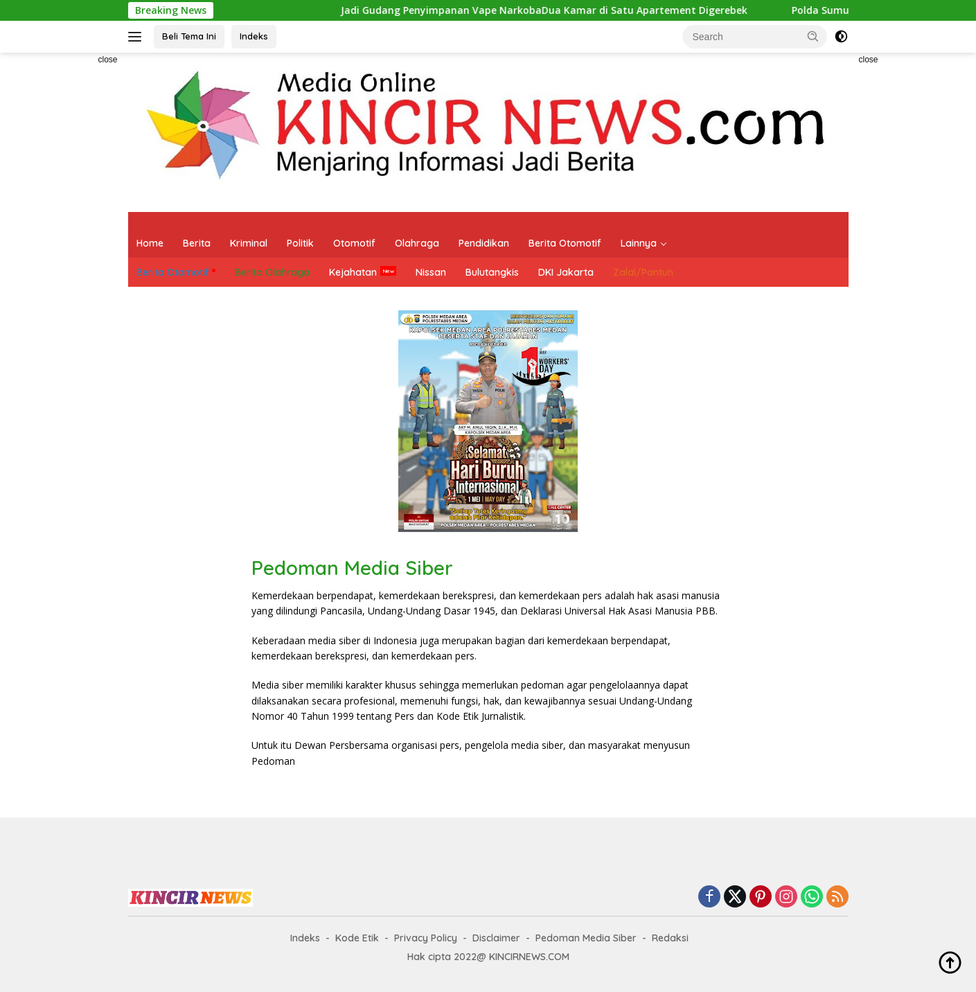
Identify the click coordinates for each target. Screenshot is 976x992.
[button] (813, 36)
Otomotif (354, 243)
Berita (197, 243)
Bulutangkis (492, 272)
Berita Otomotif (565, 243)
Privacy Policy (425, 938)
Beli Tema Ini (189, 36)
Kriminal (248, 243)
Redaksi (670, 938)
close (107, 59)
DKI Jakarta (566, 272)
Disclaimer (496, 938)
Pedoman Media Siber (586, 938)
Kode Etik (357, 938)
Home (149, 243)
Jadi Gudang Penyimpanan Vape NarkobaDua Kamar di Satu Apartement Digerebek (513, 10)
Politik (300, 243)
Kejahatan (353, 272)
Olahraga (417, 243)
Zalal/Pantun (643, 272)
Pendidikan (484, 243)
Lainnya (639, 243)
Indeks (254, 36)
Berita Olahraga (272, 272)
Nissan (431, 272)
